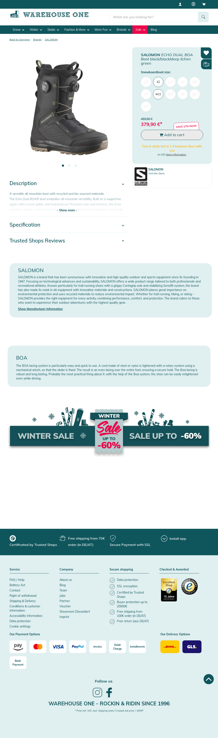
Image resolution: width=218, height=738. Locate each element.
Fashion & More (76, 28)
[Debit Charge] (117, 645)
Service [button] (15, 567)
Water (36, 28)
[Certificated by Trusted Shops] (169, 590)
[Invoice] (97, 645)
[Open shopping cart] (203, 4)
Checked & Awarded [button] (174, 567)
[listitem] (129, 578)
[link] (97, 695)
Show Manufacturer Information (40, 307)
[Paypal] (77, 645)
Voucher (65, 604)
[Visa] (57, 645)
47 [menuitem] (146, 105)
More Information (176, 152)
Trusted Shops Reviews (37, 238)
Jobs (62, 594)
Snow (18, 28)
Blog (154, 28)
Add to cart (172, 132)
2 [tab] (69, 164)
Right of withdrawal (23, 594)
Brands (123, 28)
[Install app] (173, 536)
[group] (34, 539)
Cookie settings (20, 624)
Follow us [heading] (103, 679)
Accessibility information (26, 614)
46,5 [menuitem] (195, 92)
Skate (53, 28)
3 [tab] (76, 164)
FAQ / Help (17, 578)
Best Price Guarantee (77, 4)
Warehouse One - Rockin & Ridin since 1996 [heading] (109, 702)
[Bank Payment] (18, 661)
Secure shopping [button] (121, 567)
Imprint (64, 615)
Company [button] (66, 567)
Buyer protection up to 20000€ (119, 4)
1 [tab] (63, 164)
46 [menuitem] (182, 92)
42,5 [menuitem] (170, 80)
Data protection (20, 619)
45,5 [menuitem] (170, 92)
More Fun (103, 28)
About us (66, 578)
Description (23, 181)
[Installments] (137, 645)
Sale (140, 28)
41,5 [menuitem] (146, 80)
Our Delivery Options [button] (175, 632)
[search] (154, 15)
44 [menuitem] (146, 92)
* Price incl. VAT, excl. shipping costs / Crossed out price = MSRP (109, 709)
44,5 (158, 92)
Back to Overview (20, 37)
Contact (15, 588)
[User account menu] (181, 4)
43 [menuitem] (182, 80)
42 (158, 80)
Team (63, 588)
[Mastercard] (37, 645)
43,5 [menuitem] (195, 80)
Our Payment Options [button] (25, 632)
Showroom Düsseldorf (75, 610)
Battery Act (17, 583)
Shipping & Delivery (23, 599)
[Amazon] (18, 645)
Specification (25, 223)
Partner (65, 599)
